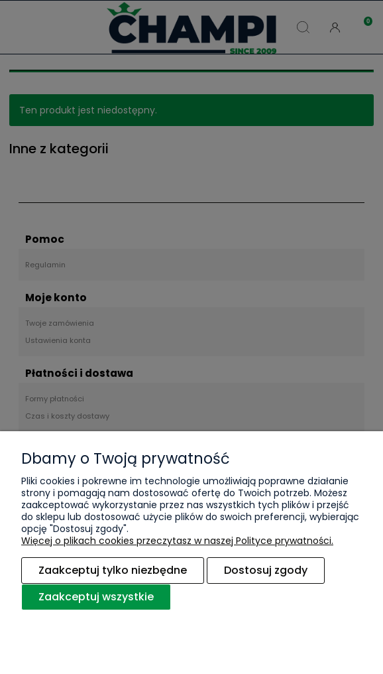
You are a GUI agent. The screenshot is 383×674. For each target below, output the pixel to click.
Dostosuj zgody (265, 570)
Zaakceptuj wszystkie (96, 596)
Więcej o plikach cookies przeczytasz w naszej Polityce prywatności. (177, 540)
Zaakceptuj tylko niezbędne (112, 570)
